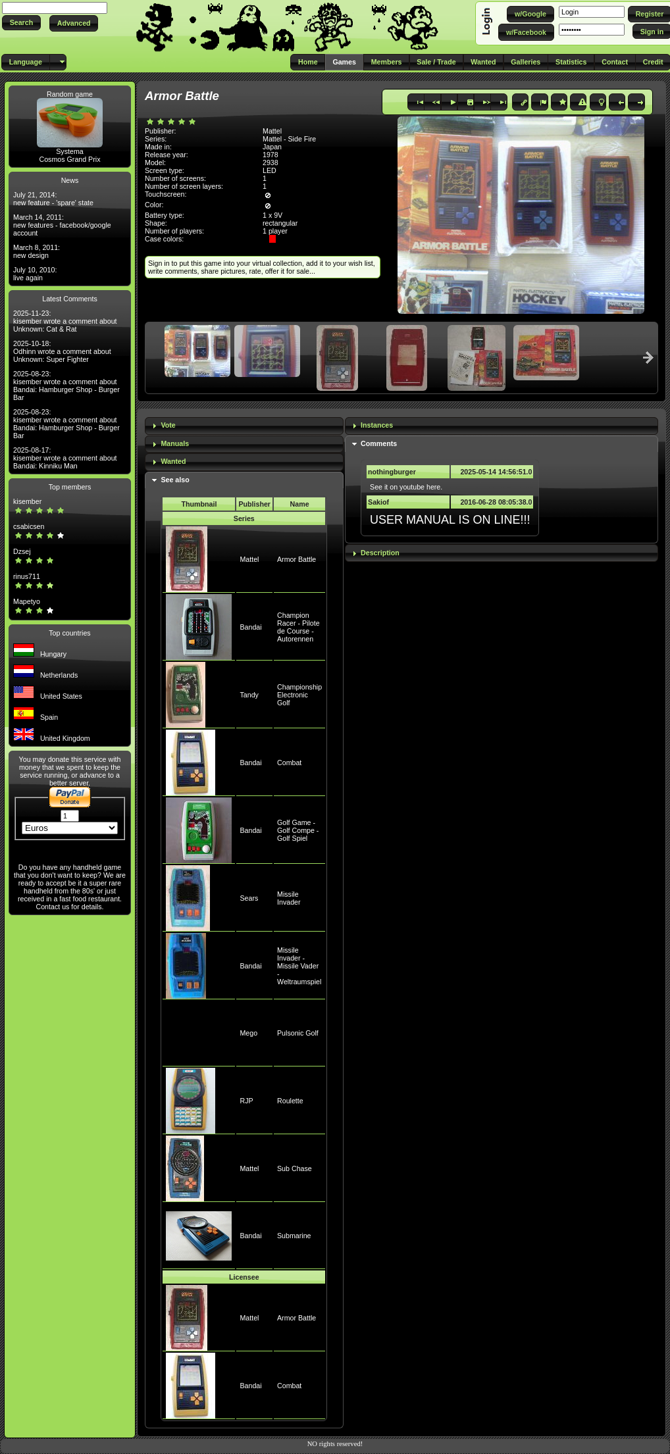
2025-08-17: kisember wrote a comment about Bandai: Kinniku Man (65, 458)
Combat (289, 762)
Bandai (250, 627)
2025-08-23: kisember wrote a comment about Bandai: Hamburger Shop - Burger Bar (66, 385)
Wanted (173, 461)
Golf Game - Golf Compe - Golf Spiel (298, 830)
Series (244, 518)
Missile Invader (289, 898)
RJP (246, 1101)
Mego (248, 1033)
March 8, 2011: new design (36, 251)
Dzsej (22, 551)
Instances (377, 425)
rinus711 (26, 576)
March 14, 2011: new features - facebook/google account (62, 225)
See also (175, 480)
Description (380, 553)
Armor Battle (296, 559)
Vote (168, 425)
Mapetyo (26, 601)
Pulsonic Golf (298, 1033)
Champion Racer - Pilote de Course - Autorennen (298, 627)
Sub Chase (294, 1168)
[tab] (244, 426)
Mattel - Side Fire (289, 139)
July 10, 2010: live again (35, 274)
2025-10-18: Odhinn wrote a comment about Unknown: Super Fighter (62, 351)
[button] (21, 22)
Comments (379, 443)
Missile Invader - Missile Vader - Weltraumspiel (299, 966)
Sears (249, 898)
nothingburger (392, 472)
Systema (69, 151)
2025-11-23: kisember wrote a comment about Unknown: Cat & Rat (65, 321)
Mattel (249, 559)
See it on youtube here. (406, 487)
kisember (27, 501)
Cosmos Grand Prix (70, 159)
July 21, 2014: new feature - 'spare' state (53, 199)
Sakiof (378, 502)
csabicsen (28, 526)
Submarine (294, 1236)
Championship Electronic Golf (299, 695)
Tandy (249, 695)
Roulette (290, 1101)
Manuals (175, 443)
